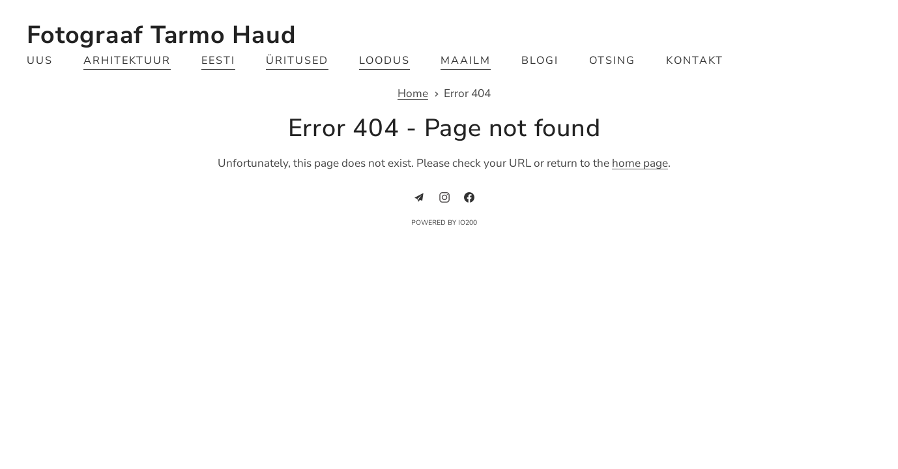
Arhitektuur (126, 60)
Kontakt (694, 60)
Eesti (218, 60)
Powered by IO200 (444, 222)
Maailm (466, 60)
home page (640, 163)
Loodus (384, 60)
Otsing (612, 60)
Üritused (297, 60)
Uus (40, 60)
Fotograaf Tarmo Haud (161, 34)
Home (413, 94)
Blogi (539, 60)
